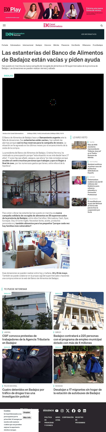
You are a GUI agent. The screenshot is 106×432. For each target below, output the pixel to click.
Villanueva (86, 45)
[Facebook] (74, 410)
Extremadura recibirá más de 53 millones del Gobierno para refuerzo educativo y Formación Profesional (95, 187)
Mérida (56, 45)
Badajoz (39, 45)
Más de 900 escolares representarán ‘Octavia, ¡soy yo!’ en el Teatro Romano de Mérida (94, 151)
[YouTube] (57, 410)
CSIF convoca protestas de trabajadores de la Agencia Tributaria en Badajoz (26, 339)
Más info (27, 417)
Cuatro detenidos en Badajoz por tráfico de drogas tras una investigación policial (23, 393)
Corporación (68, 417)
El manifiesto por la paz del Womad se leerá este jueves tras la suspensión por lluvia (95, 206)
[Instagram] (62, 410)
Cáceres (47, 45)
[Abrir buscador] (101, 25)
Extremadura (15, 45)
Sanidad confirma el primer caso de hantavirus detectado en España (95, 168)
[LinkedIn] (84, 410)
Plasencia (65, 45)
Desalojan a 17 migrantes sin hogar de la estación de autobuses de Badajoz (78, 391)
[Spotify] (79, 410)
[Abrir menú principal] (4, 25)
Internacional (28, 45)
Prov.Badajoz (98, 45)
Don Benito (76, 45)
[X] (68, 410)
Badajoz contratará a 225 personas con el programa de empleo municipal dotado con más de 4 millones (78, 339)
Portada (5, 45)
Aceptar (26, 412)
